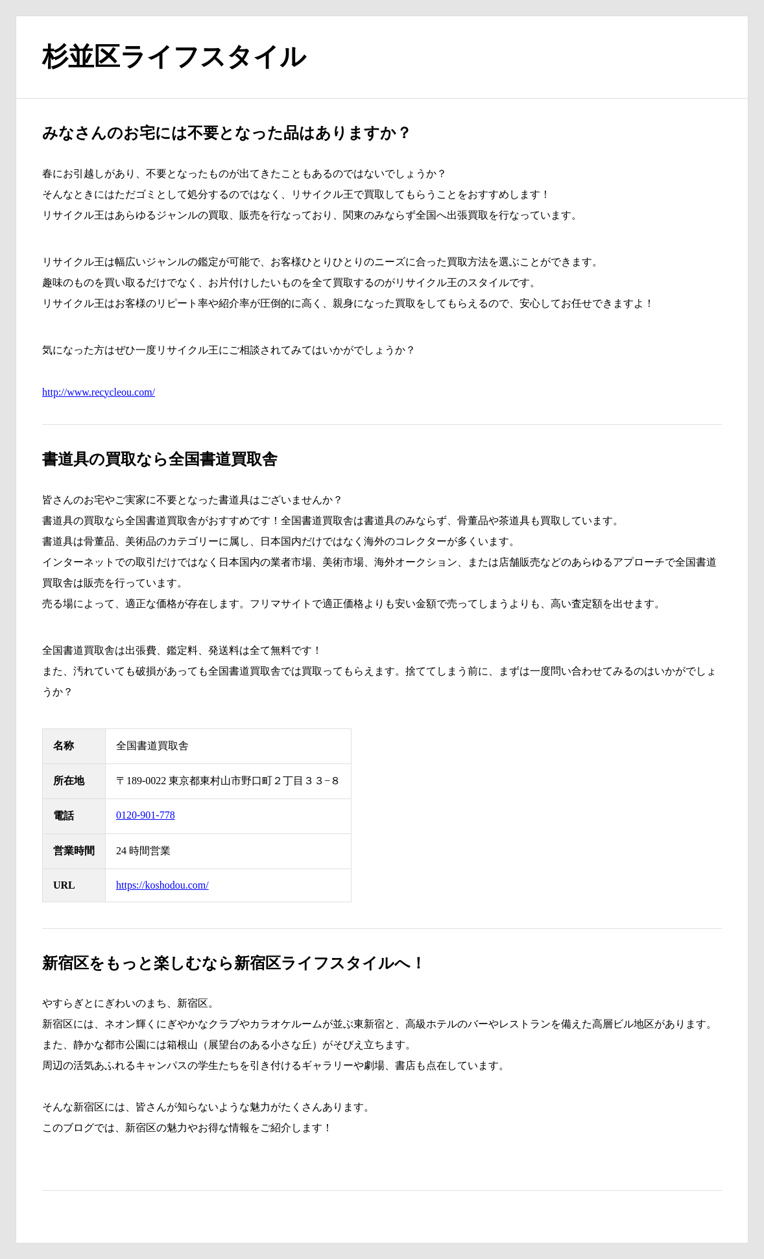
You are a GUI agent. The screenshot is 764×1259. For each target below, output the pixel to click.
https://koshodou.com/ (162, 885)
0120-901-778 (145, 815)
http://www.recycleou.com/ (98, 392)
